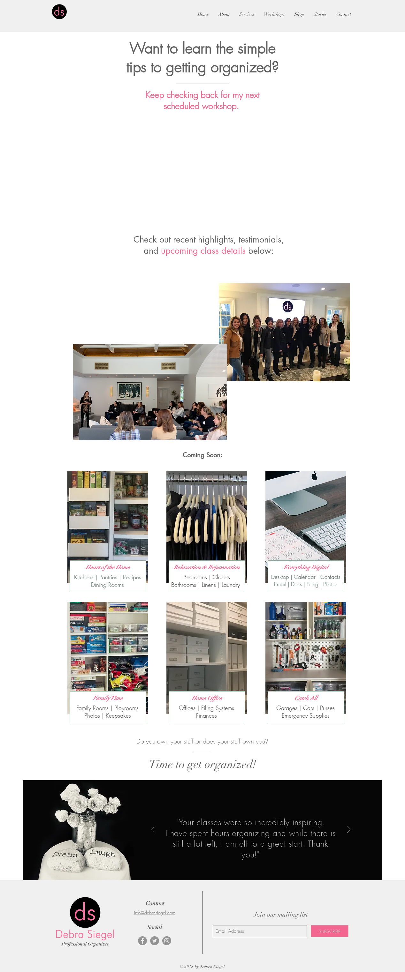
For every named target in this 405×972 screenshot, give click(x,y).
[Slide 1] (240, 866)
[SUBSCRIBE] (329, 931)
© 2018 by (190, 966)
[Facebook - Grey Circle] (142, 940)
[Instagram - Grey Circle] (166, 940)
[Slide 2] (248, 866)
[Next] (348, 830)
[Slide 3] (255, 866)
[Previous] (152, 830)
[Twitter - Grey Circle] (154, 940)
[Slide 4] (262, 866)
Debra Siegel (213, 966)
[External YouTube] (131, 314)
